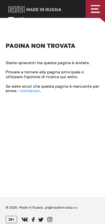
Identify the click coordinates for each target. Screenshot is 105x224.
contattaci (30, 90)
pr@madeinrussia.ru (61, 207)
